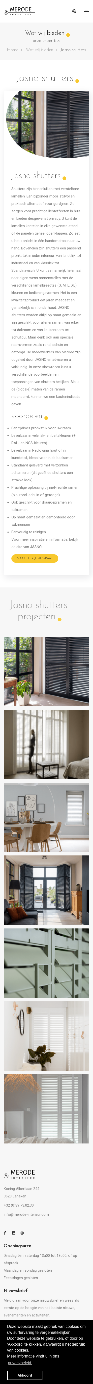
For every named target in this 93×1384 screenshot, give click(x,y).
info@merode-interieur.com (26, 1214)
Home (12, 50)
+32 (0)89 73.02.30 (19, 1205)
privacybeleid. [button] (20, 1363)
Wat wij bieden (39, 50)
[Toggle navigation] (86, 11)
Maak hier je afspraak (35, 558)
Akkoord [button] (25, 1375)
